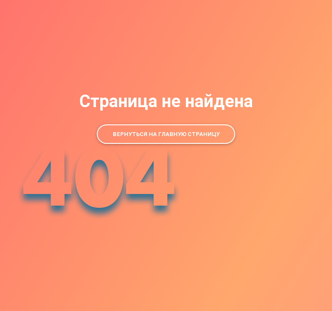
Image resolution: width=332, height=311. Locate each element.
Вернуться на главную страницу (166, 134)
